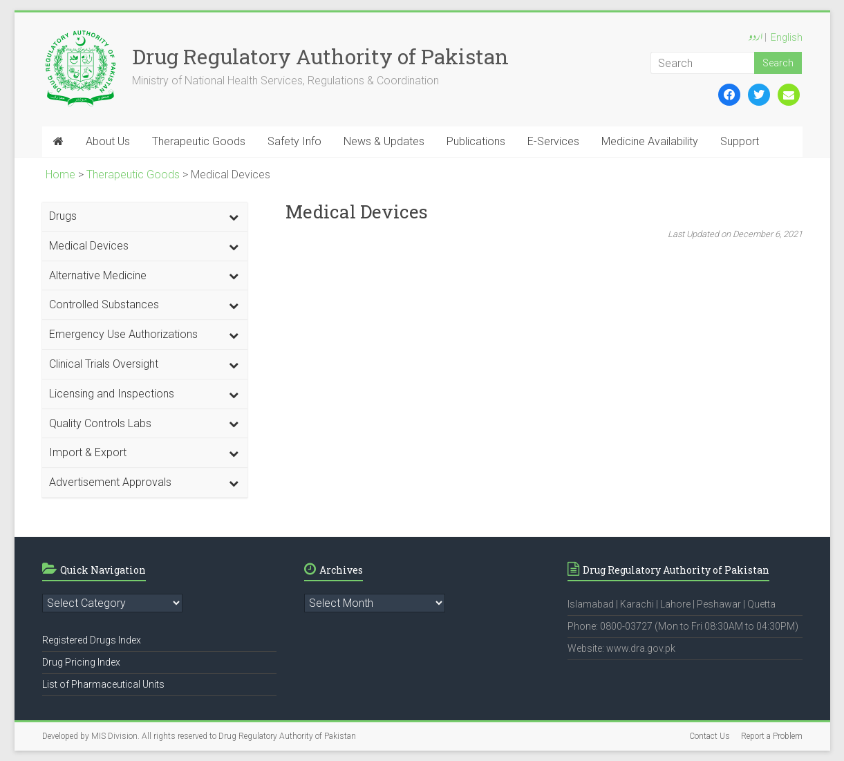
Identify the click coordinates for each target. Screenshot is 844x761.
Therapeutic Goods (198, 141)
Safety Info (294, 141)
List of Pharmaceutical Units (103, 684)
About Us (108, 141)
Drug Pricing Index (81, 662)
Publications (476, 141)
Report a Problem (772, 736)
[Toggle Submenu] (233, 217)
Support (739, 141)
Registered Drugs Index (91, 640)
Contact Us (709, 736)
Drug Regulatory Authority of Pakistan (320, 56)
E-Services (553, 141)
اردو (755, 38)
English (787, 37)
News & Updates (384, 141)
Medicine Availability (649, 141)
